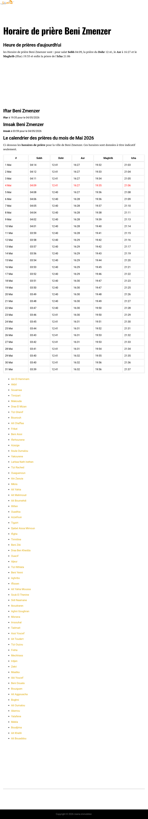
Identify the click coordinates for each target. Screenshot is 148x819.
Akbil (14, 384)
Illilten (14, 506)
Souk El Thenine (20, 594)
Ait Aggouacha (19, 694)
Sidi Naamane (19, 600)
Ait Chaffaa (17, 423)
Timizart (15, 395)
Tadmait (15, 627)
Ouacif (14, 555)
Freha (14, 650)
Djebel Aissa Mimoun (23, 528)
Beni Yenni (17, 572)
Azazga (15, 445)
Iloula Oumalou (19, 450)
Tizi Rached (17, 467)
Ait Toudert (17, 638)
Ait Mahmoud (18, 495)
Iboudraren (17, 605)
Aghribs (15, 578)
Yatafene (16, 716)
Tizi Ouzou (17, 644)
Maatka (15, 672)
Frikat (14, 428)
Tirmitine (16, 539)
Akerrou (15, 710)
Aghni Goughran (20, 611)
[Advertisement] (74, 84)
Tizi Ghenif (17, 412)
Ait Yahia (16, 489)
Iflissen (15, 583)
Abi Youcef (17, 677)
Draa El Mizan (18, 406)
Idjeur (14, 561)
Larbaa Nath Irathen (22, 461)
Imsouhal (16, 622)
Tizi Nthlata (17, 567)
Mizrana (15, 616)
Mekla (14, 721)
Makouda (16, 401)
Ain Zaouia (17, 478)
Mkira (14, 484)
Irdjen (14, 661)
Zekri (14, 666)
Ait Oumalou (18, 705)
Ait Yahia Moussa (21, 589)
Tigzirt (14, 522)
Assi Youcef (17, 633)
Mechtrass (17, 655)
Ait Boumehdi (18, 500)
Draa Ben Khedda (20, 550)
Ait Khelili (16, 733)
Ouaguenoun (18, 473)
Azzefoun (16, 517)
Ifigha (14, 533)
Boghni (15, 699)
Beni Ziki (16, 544)
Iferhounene (18, 439)
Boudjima (16, 727)
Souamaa (16, 390)
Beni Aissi (16, 434)
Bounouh (16, 417)
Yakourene (17, 456)
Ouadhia (15, 511)
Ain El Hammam (20, 379)
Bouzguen (16, 688)
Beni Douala (18, 683)
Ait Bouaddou (18, 738)
